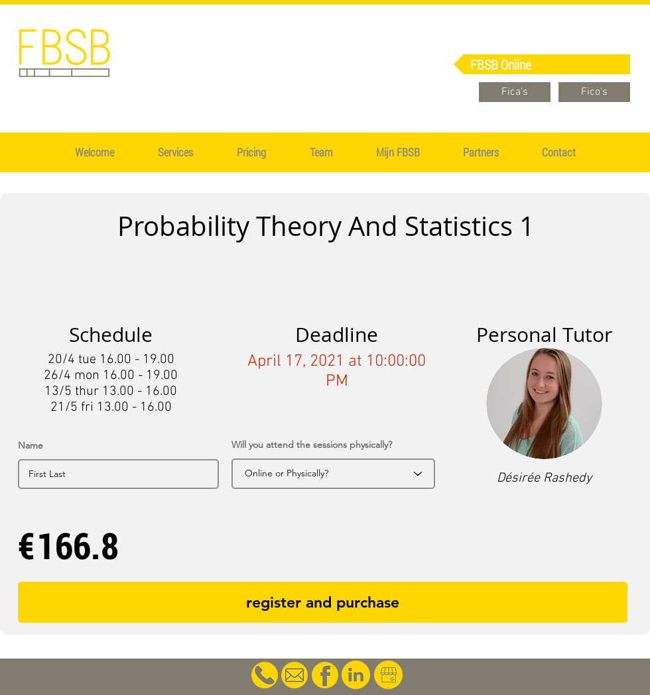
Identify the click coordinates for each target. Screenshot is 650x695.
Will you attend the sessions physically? (311, 444)
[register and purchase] (322, 602)
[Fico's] (594, 92)
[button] (251, 152)
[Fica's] (515, 92)
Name (30, 445)
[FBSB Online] (542, 64)
